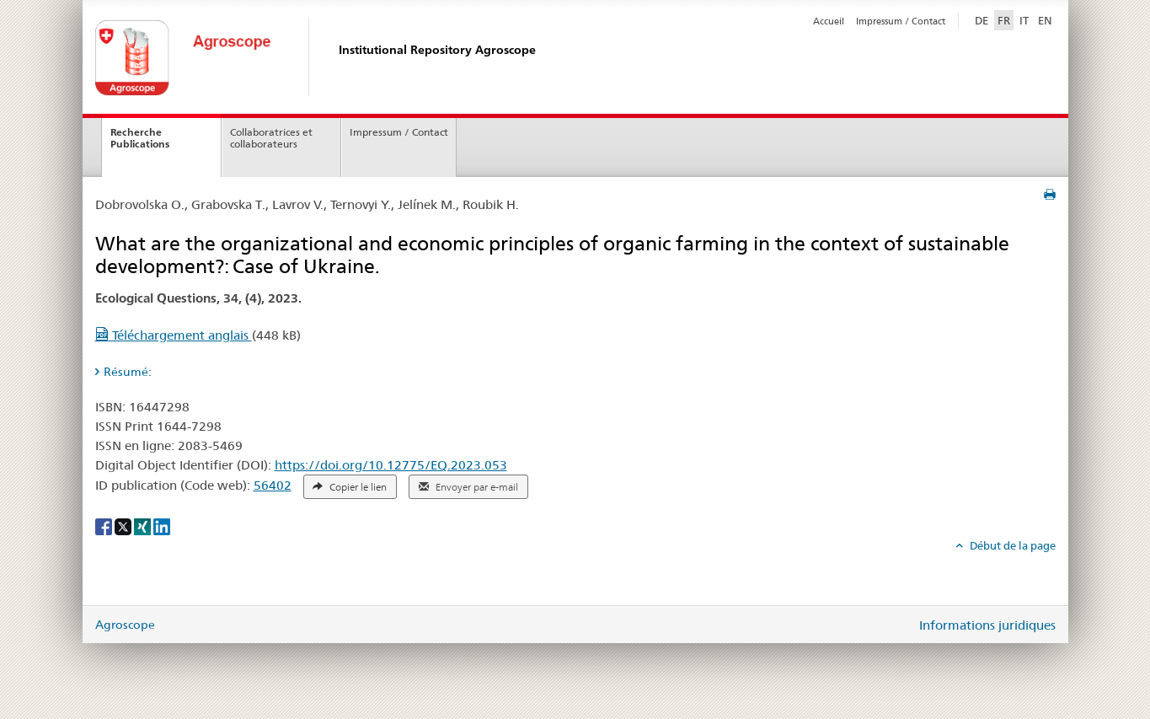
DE (983, 19)
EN (1045, 20)
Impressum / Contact (900, 21)
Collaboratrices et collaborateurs (271, 138)
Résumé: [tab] (128, 371)
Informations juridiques (987, 625)
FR (1004, 20)
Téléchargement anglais (173, 335)
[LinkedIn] (161, 525)
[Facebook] (105, 525)
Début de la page (1011, 545)
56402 (273, 485)
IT (1024, 20)
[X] (124, 525)
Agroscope (125, 624)
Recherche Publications (139, 138)
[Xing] (143, 525)
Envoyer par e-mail (468, 487)
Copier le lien (350, 487)
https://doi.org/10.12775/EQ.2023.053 (391, 465)
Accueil (828, 21)
